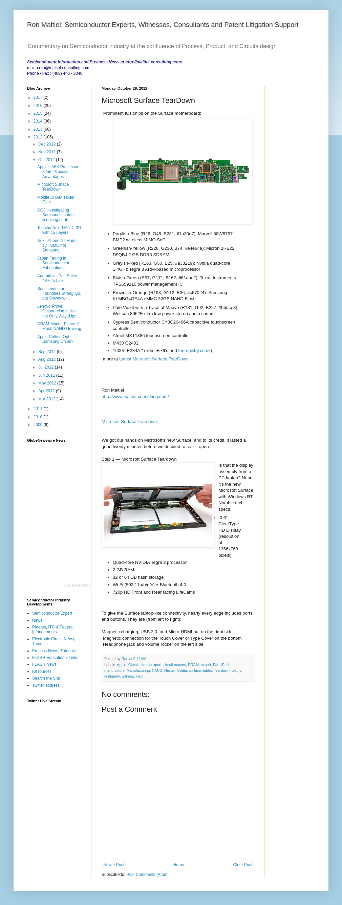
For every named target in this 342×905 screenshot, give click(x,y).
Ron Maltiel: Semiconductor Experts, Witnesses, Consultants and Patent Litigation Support (163, 24)
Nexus (169, 670)
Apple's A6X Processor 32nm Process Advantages (58, 171)
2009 (39, 424)
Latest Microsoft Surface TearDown (154, 358)
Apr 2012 (47, 391)
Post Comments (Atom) (147, 874)
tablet (207, 670)
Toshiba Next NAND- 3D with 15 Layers (59, 230)
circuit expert (151, 665)
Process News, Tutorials (54, 650)
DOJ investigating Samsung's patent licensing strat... (56, 215)
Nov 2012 (47, 152)
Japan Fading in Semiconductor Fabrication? (53, 263)
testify (236, 670)
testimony (112, 676)
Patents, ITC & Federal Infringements (52, 629)
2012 (39, 137)
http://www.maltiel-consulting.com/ (135, 396)
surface (195, 670)
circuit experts (175, 665)
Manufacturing (138, 670)
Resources (41, 671)
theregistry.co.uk (194, 350)
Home (178, 864)
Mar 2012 (47, 399)
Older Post (242, 864)
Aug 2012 (47, 359)
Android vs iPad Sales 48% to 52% (57, 278)
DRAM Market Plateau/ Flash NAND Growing (59, 326)
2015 (39, 113)
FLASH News (44, 664)
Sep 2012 (47, 351)
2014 (39, 121)
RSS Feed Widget (77, 585)
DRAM (193, 665)
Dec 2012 (47, 144)
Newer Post (113, 864)
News (37, 620)
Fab (216, 665)
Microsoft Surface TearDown (53, 187)
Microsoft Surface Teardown (129, 421)
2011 (39, 408)
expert (206, 665)
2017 (39, 97)
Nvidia (182, 670)
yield (139, 676)
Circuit (133, 665)
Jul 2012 (46, 367)
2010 (39, 417)
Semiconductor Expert (52, 613)
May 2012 (47, 383)
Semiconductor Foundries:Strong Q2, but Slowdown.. (59, 293)
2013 (39, 129)
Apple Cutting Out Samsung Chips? (55, 339)
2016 (39, 105)
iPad (225, 665)
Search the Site (46, 678)
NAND (157, 670)
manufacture (114, 670)
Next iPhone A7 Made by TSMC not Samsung (57, 245)
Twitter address (46, 685)
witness (128, 676)
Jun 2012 (47, 375)
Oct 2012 (47, 159)
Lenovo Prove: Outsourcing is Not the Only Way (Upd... (58, 311)
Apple (121, 665)
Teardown (222, 670)
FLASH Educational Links (55, 657)
